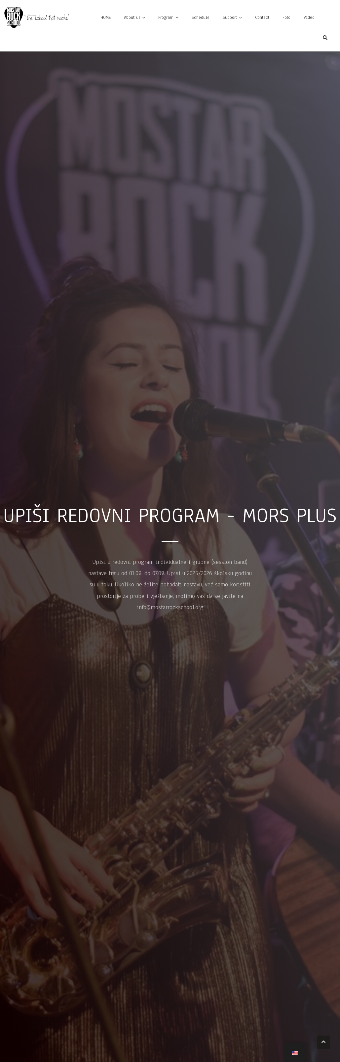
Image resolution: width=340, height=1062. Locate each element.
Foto (286, 17)
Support (230, 17)
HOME (105, 17)
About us (132, 17)
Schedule (200, 17)
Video (309, 17)
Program (165, 17)
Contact (262, 17)
